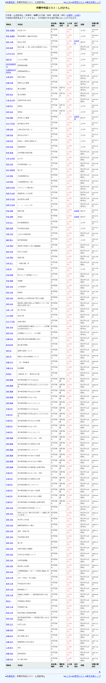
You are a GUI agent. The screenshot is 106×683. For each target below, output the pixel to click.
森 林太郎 (9, 345)
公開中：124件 (73, 15)
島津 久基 (9, 578)
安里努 (76, 211)
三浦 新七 (9, 648)
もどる (68, 2)
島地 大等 (9, 613)
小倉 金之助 (10, 100)
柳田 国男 (9, 228)
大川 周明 (9, 316)
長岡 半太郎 (10, 188)
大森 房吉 (9, 77)
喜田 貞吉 (9, 164)
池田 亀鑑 (9, 380)
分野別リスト (79, 2)
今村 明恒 (9, 176)
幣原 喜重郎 (10, 30)
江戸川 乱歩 (10, 54)
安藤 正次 (9, 362)
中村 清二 (9, 223)
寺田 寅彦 (9, 147)
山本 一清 (9, 310)
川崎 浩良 (9, 129)
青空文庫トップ (93, 2)
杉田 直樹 (9, 48)
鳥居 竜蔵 (9, 153)
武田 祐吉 (9, 94)
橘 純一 (9, 601)
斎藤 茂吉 (9, 654)
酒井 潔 (9, 60)
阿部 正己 (9, 624)
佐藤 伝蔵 (9, 83)
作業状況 (11, 2)
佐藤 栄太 (9, 339)
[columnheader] (11, 24)
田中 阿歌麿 (10, 170)
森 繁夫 (9, 374)
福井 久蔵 (9, 42)
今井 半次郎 (10, 159)
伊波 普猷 (9, 118)
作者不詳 (9, 89)
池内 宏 (9, 351)
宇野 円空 (9, 234)
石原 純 (9, 269)
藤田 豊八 (9, 240)
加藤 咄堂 (9, 630)
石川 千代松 (10, 124)
